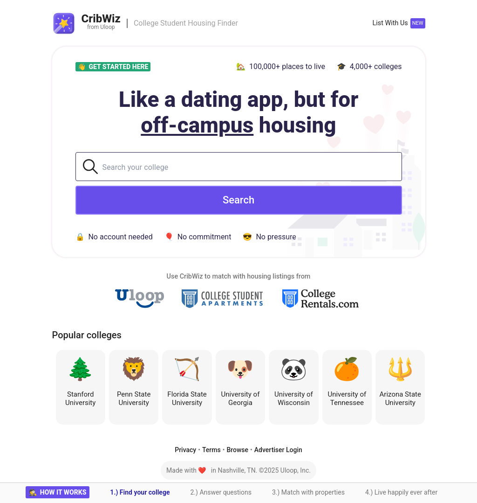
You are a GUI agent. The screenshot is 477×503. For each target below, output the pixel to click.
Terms (211, 450)
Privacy (185, 450)
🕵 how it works (58, 492)
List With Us (390, 23)
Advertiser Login (278, 450)
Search (238, 200)
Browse (237, 450)
